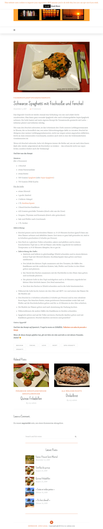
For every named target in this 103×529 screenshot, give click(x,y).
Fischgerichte (20, 98)
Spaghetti (32, 178)
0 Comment (35, 109)
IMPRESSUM (32, 525)
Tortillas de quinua (43, 467)
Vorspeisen (35, 393)
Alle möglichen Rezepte (72, 390)
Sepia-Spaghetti (47, 178)
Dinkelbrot (72, 395)
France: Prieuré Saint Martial (47, 456)
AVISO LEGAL (43, 525)
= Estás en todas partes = (45, 488)
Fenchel (32, 345)
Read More (55, 6)
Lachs (44, 345)
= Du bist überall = (43, 499)
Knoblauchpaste (28, 203)
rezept (55, 345)
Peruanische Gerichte (25, 390)
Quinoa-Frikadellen (31, 398)
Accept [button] (47, 6)
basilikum (19, 345)
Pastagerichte (44, 98)
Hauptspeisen (32, 98)
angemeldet (26, 423)
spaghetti (19, 349)
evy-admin (32, 403)
